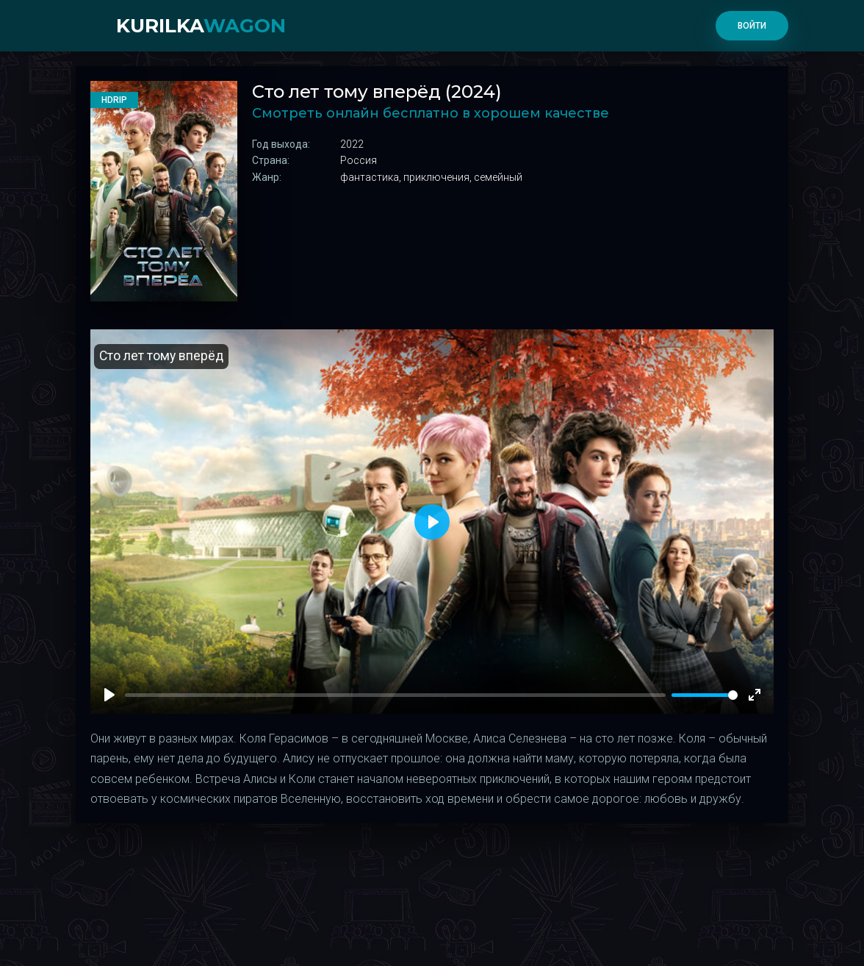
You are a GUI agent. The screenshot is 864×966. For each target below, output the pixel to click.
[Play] (109, 694)
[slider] (705, 695)
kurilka (201, 25)
